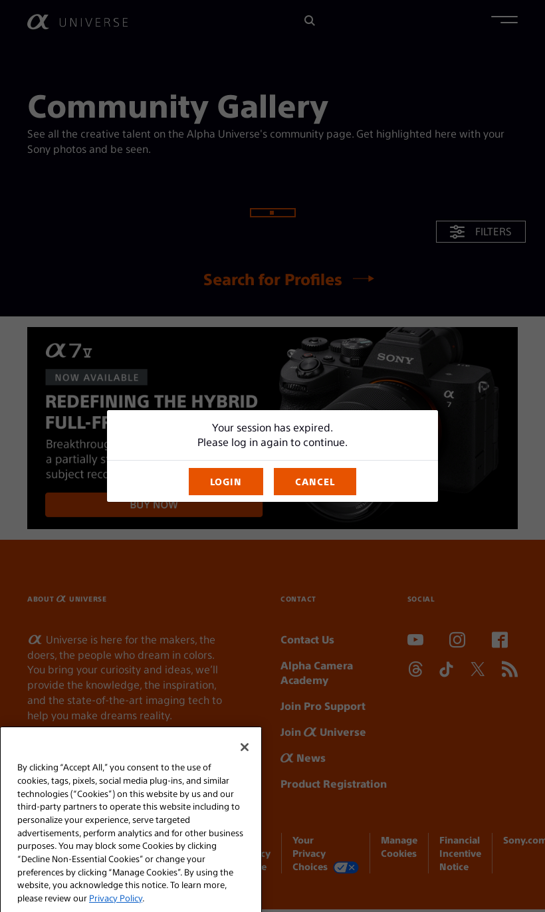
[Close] (244, 765)
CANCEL (315, 481)
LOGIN (226, 481)
